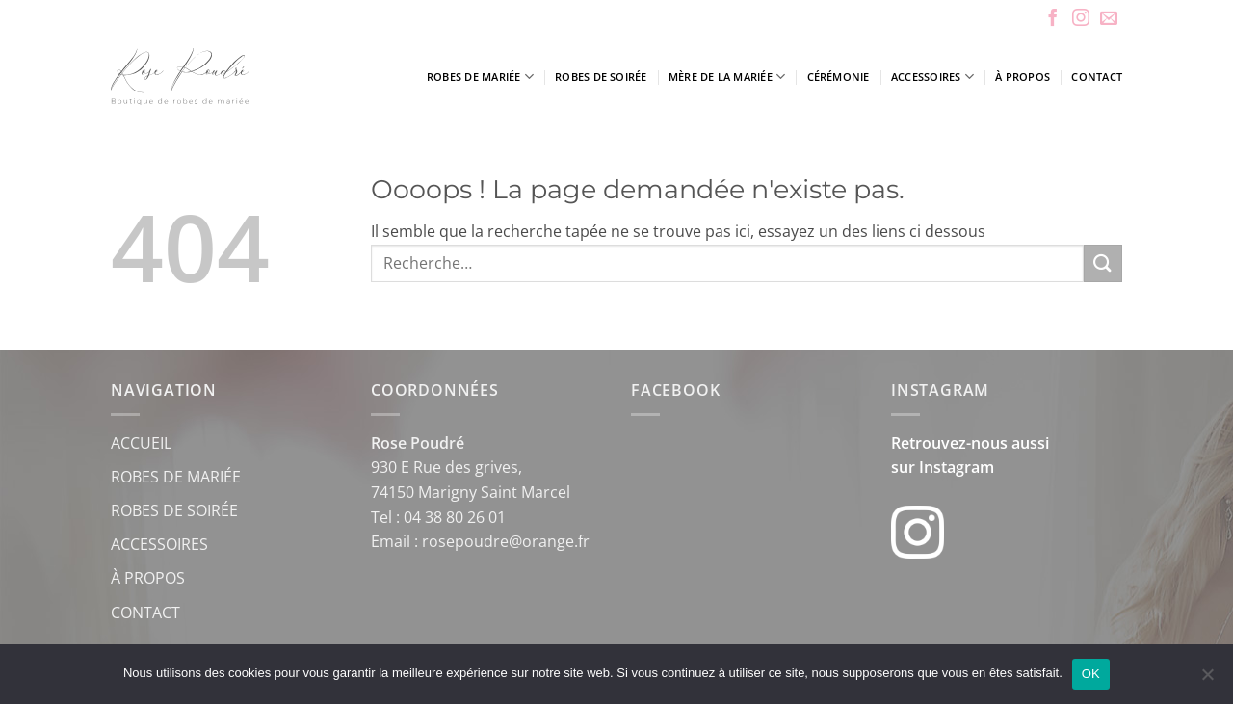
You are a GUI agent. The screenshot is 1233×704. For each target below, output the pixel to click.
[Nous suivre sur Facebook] (1053, 19)
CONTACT (145, 612)
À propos (1022, 76)
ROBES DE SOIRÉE (174, 510)
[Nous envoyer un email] (1108, 19)
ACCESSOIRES (159, 544)
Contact (1096, 76)
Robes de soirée (600, 76)
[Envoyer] (1103, 263)
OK (1091, 673)
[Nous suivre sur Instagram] (1080, 19)
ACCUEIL (141, 443)
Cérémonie (838, 76)
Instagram (956, 467)
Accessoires (932, 76)
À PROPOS (148, 577)
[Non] (1207, 680)
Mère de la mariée (727, 76)
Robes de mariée (480, 76)
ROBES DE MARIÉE (176, 476)
